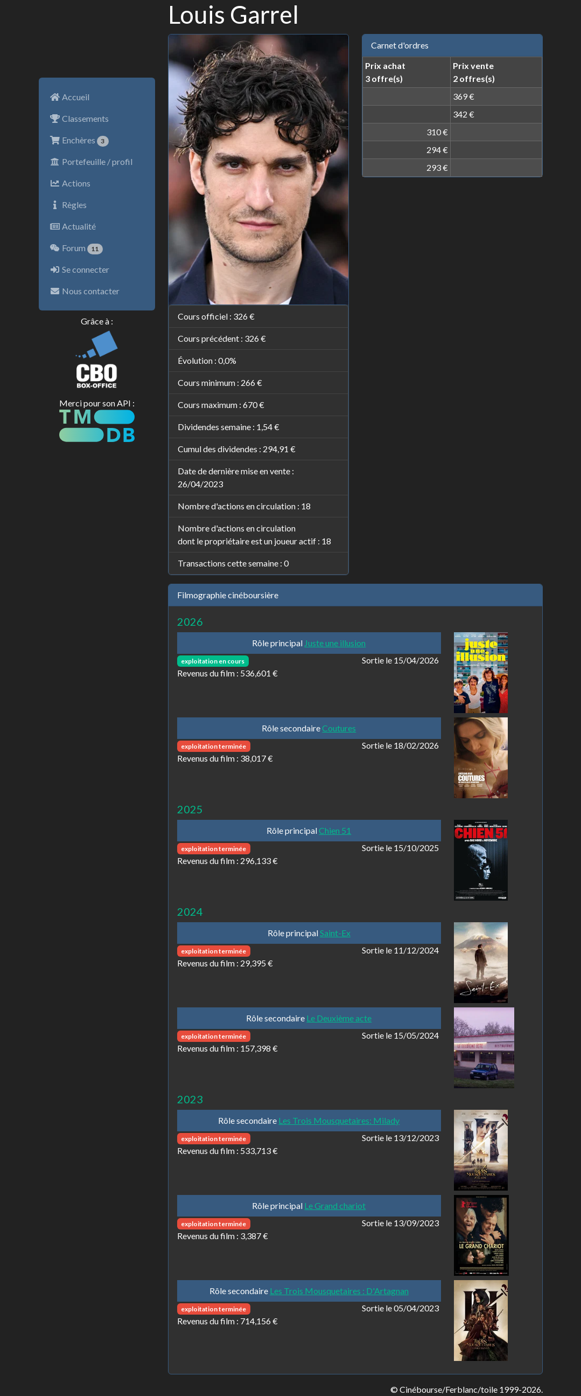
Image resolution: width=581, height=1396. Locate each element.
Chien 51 (335, 830)
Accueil (69, 97)
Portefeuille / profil (91, 161)
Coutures (339, 728)
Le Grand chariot (335, 1205)
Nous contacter (85, 291)
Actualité (73, 226)
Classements (79, 118)
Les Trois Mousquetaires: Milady (339, 1120)
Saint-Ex (335, 933)
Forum (76, 248)
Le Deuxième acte (339, 1018)
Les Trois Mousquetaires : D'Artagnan (339, 1291)
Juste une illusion (335, 643)
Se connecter (79, 269)
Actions (70, 183)
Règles (68, 204)
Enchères (79, 141)
